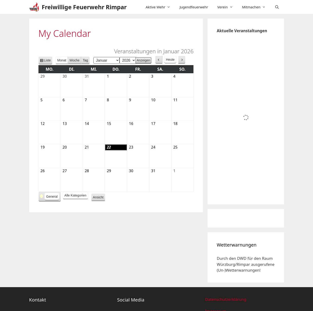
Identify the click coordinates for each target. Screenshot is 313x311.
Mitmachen (256, 7)
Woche (74, 60)
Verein (227, 7)
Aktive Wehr (160, 7)
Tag (85, 60)
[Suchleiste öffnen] (277, 7)
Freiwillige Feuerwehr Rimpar (84, 7)
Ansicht (99, 198)
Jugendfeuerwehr (194, 7)
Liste (47, 61)
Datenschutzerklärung (225, 299)
